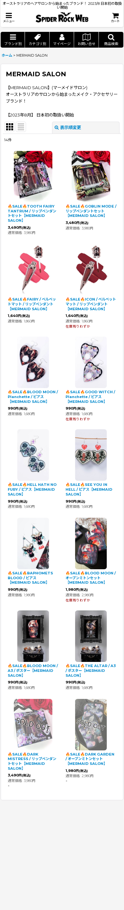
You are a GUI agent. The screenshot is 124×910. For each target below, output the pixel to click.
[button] (8, 17)
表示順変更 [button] (68, 127)
